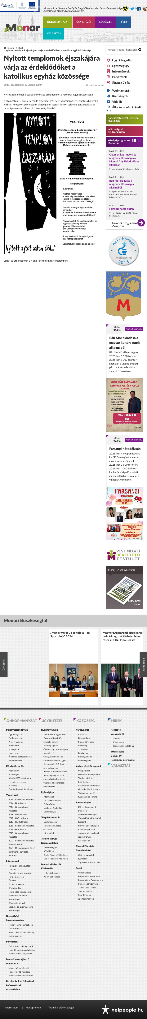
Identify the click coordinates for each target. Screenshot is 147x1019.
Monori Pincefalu (85, 846)
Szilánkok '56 (84, 841)
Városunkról (82, 730)
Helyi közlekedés (51, 873)
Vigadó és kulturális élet (89, 862)
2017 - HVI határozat (18, 822)
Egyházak (82, 859)
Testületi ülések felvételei (21, 789)
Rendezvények (83, 802)
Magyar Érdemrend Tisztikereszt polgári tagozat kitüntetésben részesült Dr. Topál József (124, 636)
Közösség (105, 22)
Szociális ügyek (50, 742)
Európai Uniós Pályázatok (20, 954)
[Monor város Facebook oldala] (139, 9)
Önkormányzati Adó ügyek (55, 749)
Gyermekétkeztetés (52, 738)
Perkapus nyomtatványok (55, 772)
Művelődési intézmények (20, 892)
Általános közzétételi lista (20, 757)
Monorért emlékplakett (89, 775)
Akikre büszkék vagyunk (88, 766)
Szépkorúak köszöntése (89, 786)
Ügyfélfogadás (122, 60)
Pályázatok (119, 77)
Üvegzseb (13, 753)
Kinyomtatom (95, 85)
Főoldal (10, 48)
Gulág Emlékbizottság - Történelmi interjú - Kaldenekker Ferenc (89, 793)
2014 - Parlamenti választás (21, 800)
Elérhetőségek (50, 822)
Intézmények (121, 71)
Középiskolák (15, 888)
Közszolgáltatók (49, 843)
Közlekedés (47, 868)
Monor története (86, 742)
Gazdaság (82, 746)
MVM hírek (48, 851)
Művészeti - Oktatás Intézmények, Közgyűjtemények (18, 899)
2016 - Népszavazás (18, 815)
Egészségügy (120, 65)
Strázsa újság (121, 82)
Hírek (123, 22)
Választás (54, 33)
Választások (12, 795)
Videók (117, 101)
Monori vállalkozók (51, 864)
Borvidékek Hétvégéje (88, 826)
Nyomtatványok (49, 730)
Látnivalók (83, 753)
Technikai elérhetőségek (61, 1008)
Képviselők (14, 771)
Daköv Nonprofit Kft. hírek (55, 855)
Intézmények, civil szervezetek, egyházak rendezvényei (88, 833)
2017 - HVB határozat (18, 818)
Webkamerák (121, 90)
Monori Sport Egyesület (89, 884)
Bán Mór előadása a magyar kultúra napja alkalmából (121, 184)
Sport (79, 868)
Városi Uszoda (84, 873)
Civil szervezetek (86, 855)
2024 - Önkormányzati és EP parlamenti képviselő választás (22, 852)
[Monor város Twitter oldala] (132, 9)
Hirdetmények (15, 761)
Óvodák (12, 881)
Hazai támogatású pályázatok (22, 950)
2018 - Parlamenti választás (21, 826)
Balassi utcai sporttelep (89, 876)
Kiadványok (120, 96)
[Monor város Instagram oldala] (145, 9)
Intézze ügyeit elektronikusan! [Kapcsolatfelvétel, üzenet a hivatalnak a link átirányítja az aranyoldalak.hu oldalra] (117, 130)
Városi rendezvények (88, 815)
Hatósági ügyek (50, 746)
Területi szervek (16, 877)
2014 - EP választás (17, 803)
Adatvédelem (13, 989)
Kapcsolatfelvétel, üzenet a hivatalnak (123, 119)
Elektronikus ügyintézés (54, 734)
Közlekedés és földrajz (123, 746)
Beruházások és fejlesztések (20, 981)
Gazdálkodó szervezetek (20, 873)
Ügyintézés (83, 22)
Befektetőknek (14, 985)
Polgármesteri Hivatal (17, 730)
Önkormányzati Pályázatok (21, 946)
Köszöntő (82, 734)
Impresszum (11, 1008)
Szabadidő (82, 749)
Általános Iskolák (16, 884)
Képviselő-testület (15, 766)
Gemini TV (116, 756)
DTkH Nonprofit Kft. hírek (55, 859)
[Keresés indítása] (140, 50)
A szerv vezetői (16, 742)
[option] (73, 667)
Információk (48, 797)
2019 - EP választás (17, 829)
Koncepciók (14, 749)
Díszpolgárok (84, 771)
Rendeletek (14, 746)
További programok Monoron (124, 225)
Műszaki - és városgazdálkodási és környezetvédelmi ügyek (55, 757)
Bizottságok (14, 775)
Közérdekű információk (123, 760)
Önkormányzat (58, 22)
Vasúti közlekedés (51, 877)
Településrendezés (50, 817)
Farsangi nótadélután (121, 209)
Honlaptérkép (33, 1008)
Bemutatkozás (84, 738)
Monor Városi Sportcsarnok (21, 976)
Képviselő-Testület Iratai (20, 778)
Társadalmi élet (83, 850)
